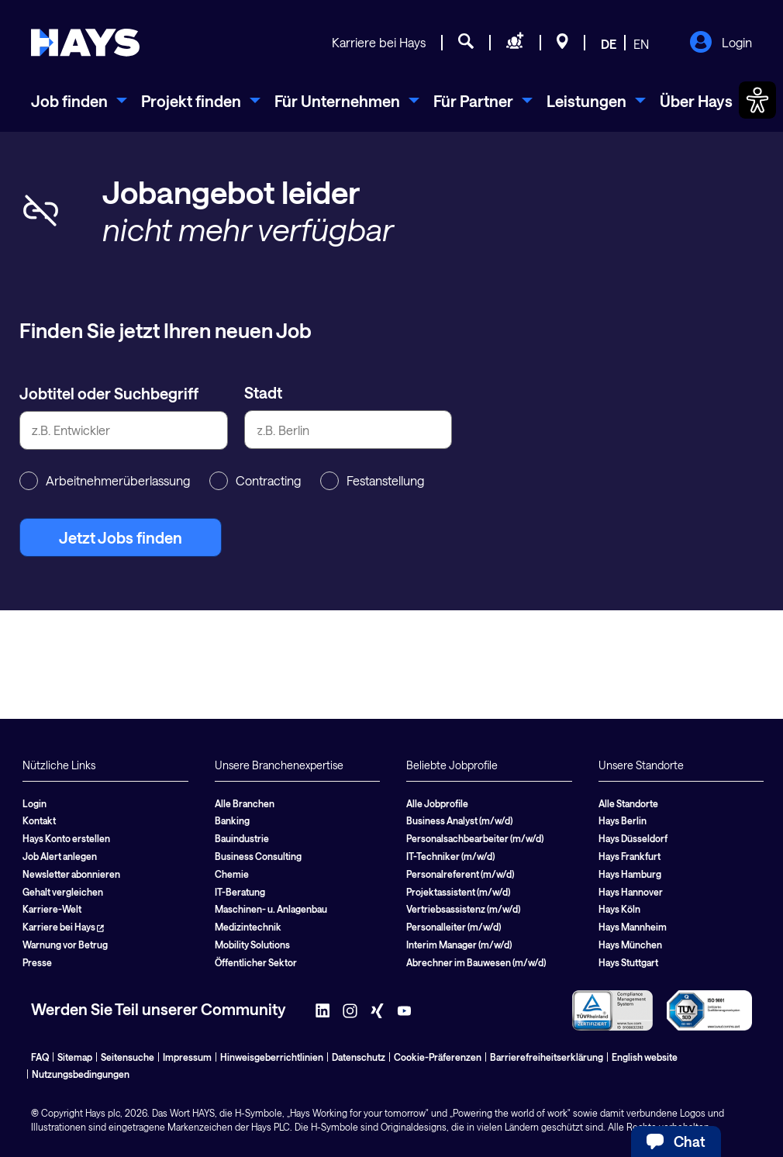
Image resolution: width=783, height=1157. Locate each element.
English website (645, 1057)
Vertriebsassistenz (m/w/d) (463, 908)
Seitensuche (127, 1057)
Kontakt (39, 820)
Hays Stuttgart (628, 962)
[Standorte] (562, 43)
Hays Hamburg (629, 874)
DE (608, 43)
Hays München (630, 944)
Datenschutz (358, 1057)
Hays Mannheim (632, 926)
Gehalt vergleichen (62, 891)
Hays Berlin (622, 820)
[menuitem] (79, 100)
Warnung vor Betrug (65, 944)
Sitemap (74, 1057)
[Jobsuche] (466, 43)
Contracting (255, 480)
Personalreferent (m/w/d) (460, 874)
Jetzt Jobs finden (120, 537)
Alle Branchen (244, 803)
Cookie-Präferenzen (437, 1057)
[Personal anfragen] (515, 43)
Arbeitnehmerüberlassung (104, 480)
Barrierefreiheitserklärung (546, 1057)
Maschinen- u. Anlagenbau (271, 908)
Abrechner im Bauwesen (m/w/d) (476, 962)
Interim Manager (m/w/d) (459, 944)
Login (720, 43)
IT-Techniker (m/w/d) (450, 856)
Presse (37, 962)
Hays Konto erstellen (66, 838)
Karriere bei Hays (379, 42)
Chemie (232, 874)
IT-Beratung (240, 891)
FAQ (40, 1057)
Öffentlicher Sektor (256, 962)
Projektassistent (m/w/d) (458, 891)
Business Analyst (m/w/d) (459, 820)
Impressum (187, 1057)
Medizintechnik (248, 926)
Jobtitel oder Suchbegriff (108, 393)
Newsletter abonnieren (71, 874)
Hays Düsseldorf (632, 838)
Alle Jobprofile (437, 803)
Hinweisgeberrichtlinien (271, 1057)
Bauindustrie (242, 838)
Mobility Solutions (252, 944)
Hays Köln (619, 908)
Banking (232, 820)
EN (641, 43)
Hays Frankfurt (629, 856)
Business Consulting (258, 856)
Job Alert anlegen (59, 856)
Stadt (263, 392)
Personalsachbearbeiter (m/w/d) (474, 838)
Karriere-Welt (51, 908)
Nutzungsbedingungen (80, 1074)
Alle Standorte (628, 803)
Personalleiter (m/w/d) (453, 926)
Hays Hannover (630, 891)
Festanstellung (372, 480)
